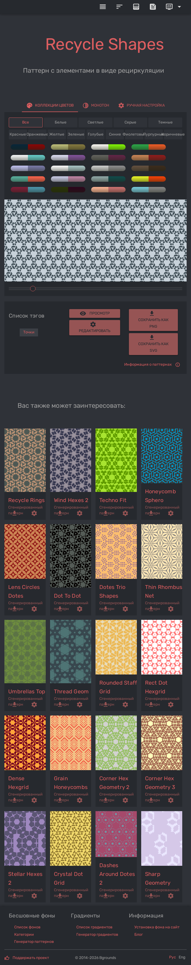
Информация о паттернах (148, 364)
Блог (138, 934)
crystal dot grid (68, 878)
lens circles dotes (24, 591)
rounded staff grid (118, 687)
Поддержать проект (31, 957)
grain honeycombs (71, 782)
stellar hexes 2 (25, 878)
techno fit (113, 500)
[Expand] (174, 7)
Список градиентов (94, 927)
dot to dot (67, 596)
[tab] (50, 105)
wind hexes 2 (71, 500)
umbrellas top (26, 691)
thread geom (71, 691)
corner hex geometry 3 (160, 782)
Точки (28, 332)
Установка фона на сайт (157, 927)
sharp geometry (158, 878)
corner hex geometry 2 (114, 782)
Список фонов (27, 927)
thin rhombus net (164, 591)
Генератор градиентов (97, 934)
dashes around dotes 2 (117, 874)
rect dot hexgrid (156, 687)
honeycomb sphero (160, 495)
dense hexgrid (18, 782)
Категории (24, 934)
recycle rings (26, 500)
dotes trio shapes (112, 591)
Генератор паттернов (34, 941)
